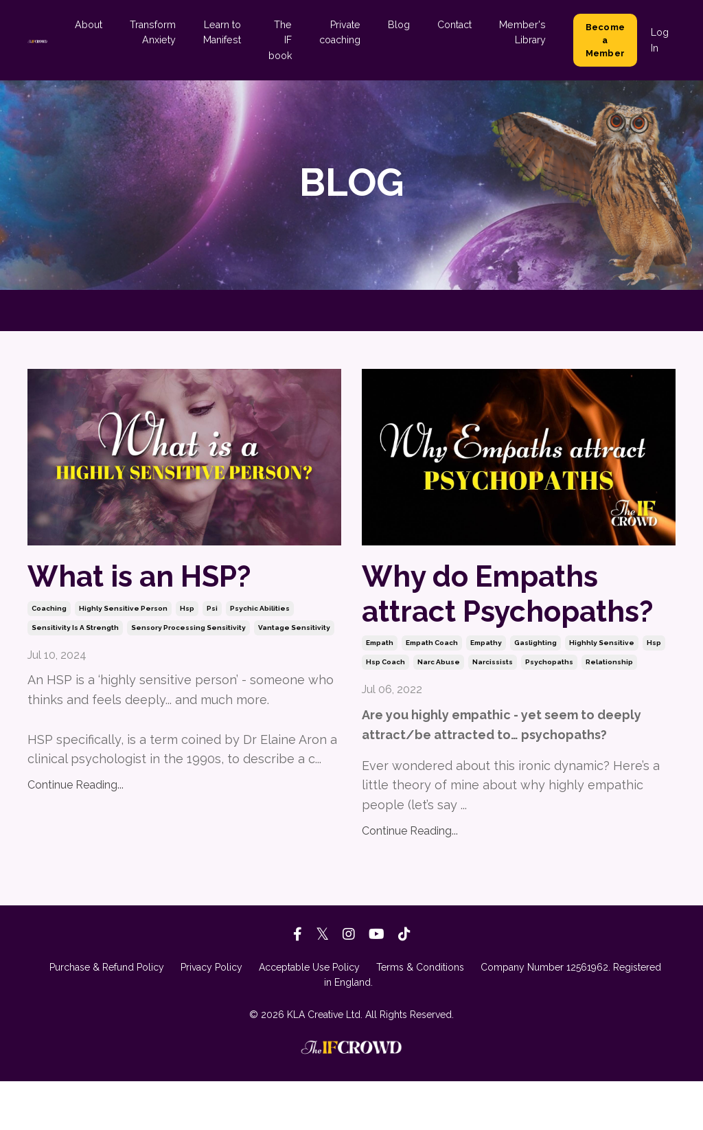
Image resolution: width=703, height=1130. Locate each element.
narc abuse (438, 711)
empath (379, 692)
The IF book (283, 40)
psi (212, 613)
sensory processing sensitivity (188, 632)
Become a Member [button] (605, 39)
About (93, 24)
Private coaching (342, 32)
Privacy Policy (211, 1015)
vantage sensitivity (294, 632)
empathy (486, 692)
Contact (456, 24)
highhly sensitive (601, 692)
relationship (609, 711)
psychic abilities (260, 613)
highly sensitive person (123, 613)
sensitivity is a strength (75, 632)
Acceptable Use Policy (309, 1015)
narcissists (492, 711)
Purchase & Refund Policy (106, 1015)
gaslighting (535, 692)
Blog (401, 24)
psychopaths (549, 711)
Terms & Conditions (420, 1015)
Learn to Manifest (225, 32)
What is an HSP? (155, 578)
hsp (187, 613)
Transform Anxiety (157, 32)
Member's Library (523, 32)
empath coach (432, 692)
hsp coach (385, 711)
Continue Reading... (75, 789)
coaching (49, 613)
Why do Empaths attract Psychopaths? (496, 618)
